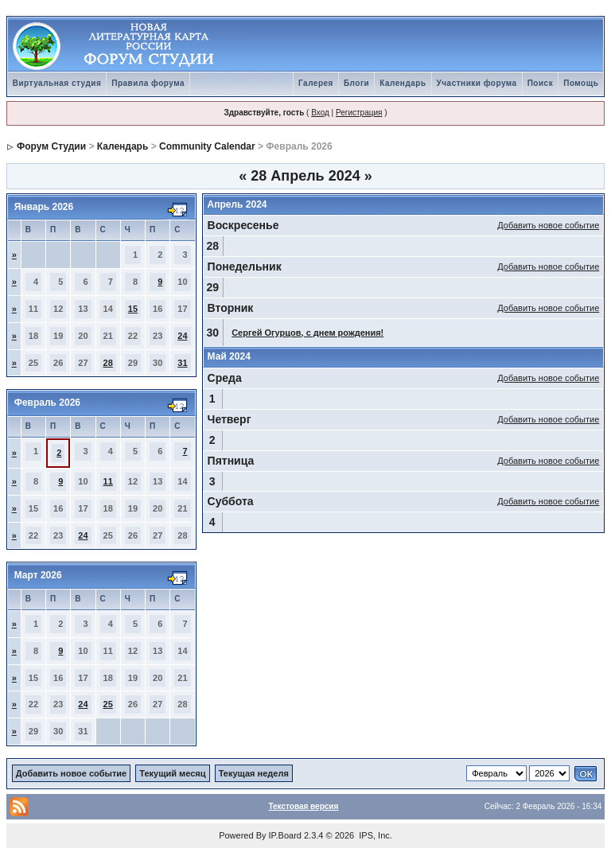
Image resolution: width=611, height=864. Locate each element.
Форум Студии (51, 146)
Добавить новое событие (548, 225)
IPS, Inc (374, 835)
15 (133, 308)
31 (182, 363)
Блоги (356, 83)
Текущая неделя (254, 773)
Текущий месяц (172, 773)
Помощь (580, 83)
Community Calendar (207, 146)
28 (108, 363)
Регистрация (359, 112)
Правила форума (148, 83)
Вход (320, 112)
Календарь (402, 83)
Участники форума (477, 83)
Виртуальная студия (57, 83)
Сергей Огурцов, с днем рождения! (307, 332)
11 (108, 481)
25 (108, 704)
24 (182, 336)
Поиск (540, 83)
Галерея (315, 83)
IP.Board (285, 835)
